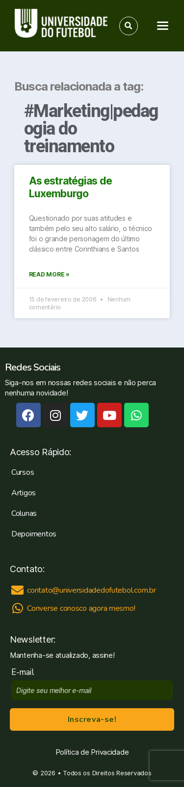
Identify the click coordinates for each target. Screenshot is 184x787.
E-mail (24, 672)
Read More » (49, 274)
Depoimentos (33, 534)
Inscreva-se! (92, 719)
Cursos (22, 472)
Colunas (24, 513)
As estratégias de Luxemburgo (70, 187)
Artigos (23, 492)
